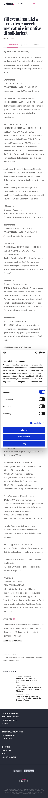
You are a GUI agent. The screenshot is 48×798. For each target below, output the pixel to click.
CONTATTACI (7, 739)
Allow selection (24, 437)
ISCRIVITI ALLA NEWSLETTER (12, 732)
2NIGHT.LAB (6, 750)
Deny (24, 443)
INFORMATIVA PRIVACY (10, 717)
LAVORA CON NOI (8, 735)
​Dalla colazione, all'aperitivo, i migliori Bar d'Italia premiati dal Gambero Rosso (28, 698)
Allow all (24, 430)
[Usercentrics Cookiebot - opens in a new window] (35, 352)
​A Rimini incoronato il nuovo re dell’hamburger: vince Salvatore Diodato (29, 689)
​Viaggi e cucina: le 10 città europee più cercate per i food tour (28, 680)
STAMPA (5, 723)
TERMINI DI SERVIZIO (10, 713)
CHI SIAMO (6, 747)
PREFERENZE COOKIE (9, 720)
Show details (35, 423)
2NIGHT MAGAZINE (9, 757)
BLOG (4, 754)
